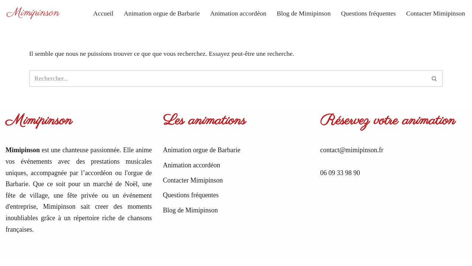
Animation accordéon (234, 13)
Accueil (97, 13)
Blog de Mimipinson (301, 13)
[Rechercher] (227, 79)
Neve (13, 255)
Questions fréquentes (367, 13)
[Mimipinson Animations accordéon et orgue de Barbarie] (33, 13)
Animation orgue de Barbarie (156, 13)
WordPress (73, 255)
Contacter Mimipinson (435, 13)
